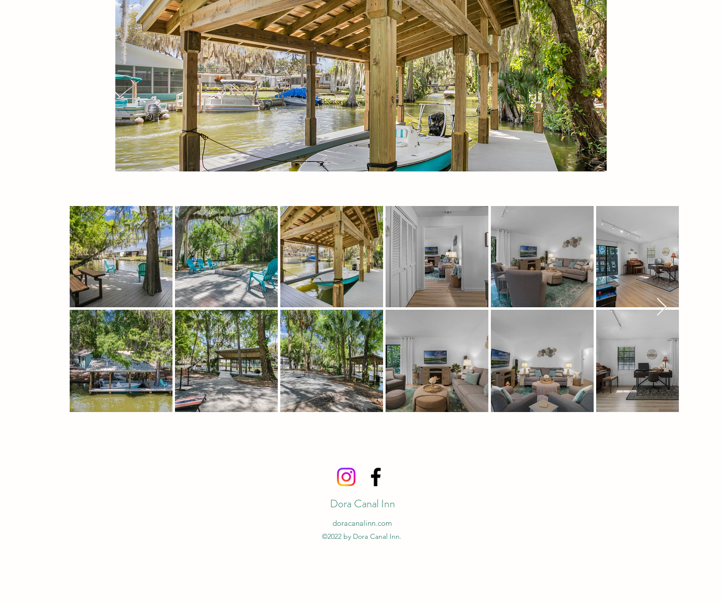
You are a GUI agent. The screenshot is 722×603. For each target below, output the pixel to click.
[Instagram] (346, 477)
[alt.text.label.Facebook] (662, 194)
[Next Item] (661, 307)
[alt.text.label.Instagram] (677, 194)
